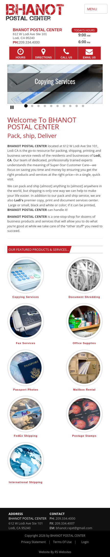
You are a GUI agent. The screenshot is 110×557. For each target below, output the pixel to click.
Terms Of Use (62, 542)
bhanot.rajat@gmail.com (74, 528)
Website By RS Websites (55, 552)
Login (85, 542)
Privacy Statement (33, 542)
